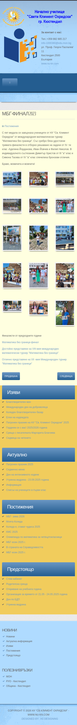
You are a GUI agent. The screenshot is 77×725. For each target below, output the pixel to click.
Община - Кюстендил (18, 686)
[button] (12, 181)
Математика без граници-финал (20, 342)
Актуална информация (19, 641)
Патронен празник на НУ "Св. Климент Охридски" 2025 (37, 422)
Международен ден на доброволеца (27, 407)
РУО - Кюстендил (16, 681)
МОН (9, 676)
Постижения (12, 126)
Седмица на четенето (18, 437)
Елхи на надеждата (17, 417)
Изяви (9, 646)
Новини (10, 636)
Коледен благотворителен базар (24, 412)
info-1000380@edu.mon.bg (56, 43)
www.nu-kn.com (50, 63)
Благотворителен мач (18, 402)
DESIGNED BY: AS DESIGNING (38, 718)
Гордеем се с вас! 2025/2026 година (26, 427)
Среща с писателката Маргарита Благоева (30, 432)
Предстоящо (13, 655)
